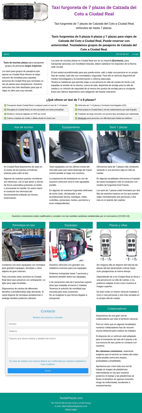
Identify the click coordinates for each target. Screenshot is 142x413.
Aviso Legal (71, 409)
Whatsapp (82, 118)
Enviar (48, 370)
